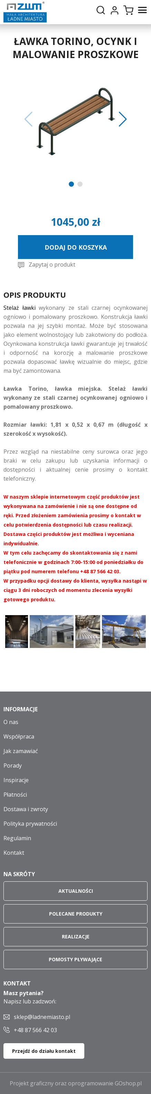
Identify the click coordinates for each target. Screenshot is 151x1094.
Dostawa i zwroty (25, 809)
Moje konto (114, 10)
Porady (12, 765)
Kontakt (13, 852)
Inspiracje (16, 780)
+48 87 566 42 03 (35, 1030)
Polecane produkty (75, 913)
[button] (28, 119)
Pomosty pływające (75, 959)
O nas (10, 722)
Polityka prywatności (30, 823)
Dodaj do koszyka (76, 247)
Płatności (15, 794)
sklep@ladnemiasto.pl (42, 1017)
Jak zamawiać (20, 751)
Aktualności (75, 891)
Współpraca (18, 736)
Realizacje (75, 936)
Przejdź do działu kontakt (44, 1051)
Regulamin (17, 838)
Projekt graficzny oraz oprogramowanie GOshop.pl (76, 1083)
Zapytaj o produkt (52, 264)
